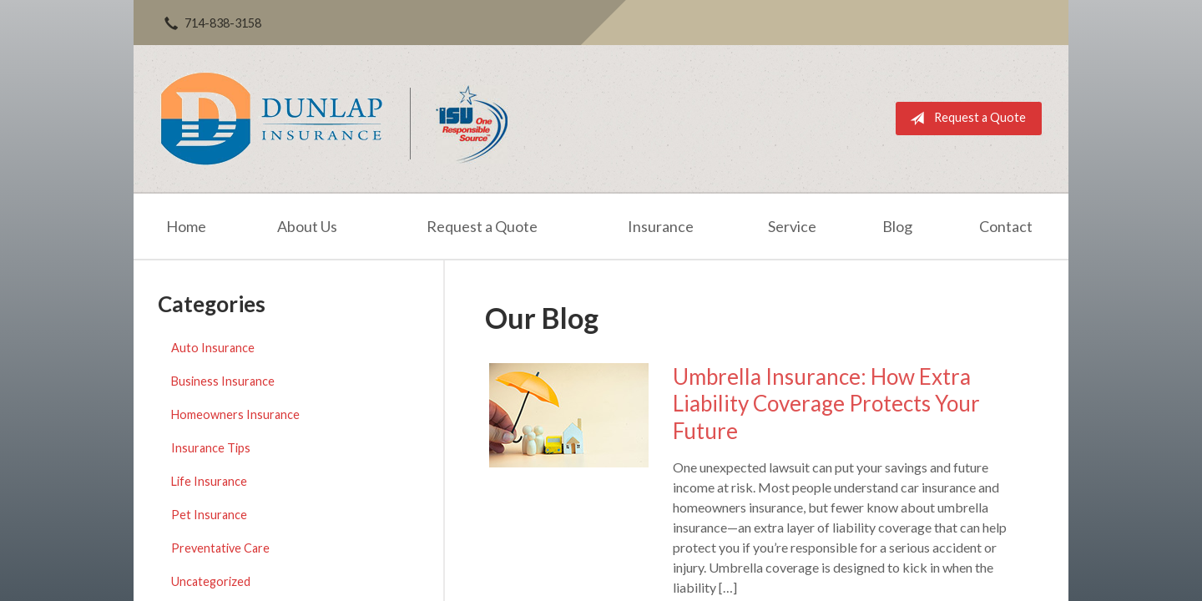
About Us (307, 226)
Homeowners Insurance (235, 414)
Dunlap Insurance (334, 118)
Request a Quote (964, 119)
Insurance (661, 226)
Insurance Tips (210, 448)
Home (186, 226)
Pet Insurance (209, 515)
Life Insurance (209, 481)
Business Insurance (223, 381)
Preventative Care (220, 548)
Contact (1006, 226)
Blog (897, 226)
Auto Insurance (213, 348)
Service (792, 226)
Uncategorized (210, 581)
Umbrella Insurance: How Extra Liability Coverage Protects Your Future (826, 403)
